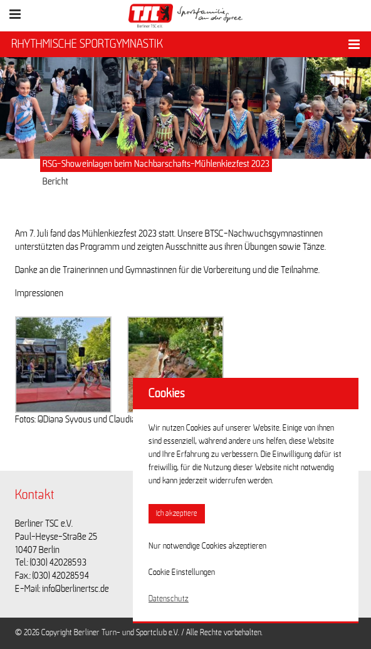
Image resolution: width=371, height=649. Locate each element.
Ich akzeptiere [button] (176, 514)
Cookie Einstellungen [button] (182, 572)
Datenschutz (169, 598)
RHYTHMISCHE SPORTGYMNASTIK (87, 44)
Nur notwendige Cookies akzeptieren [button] (207, 546)
